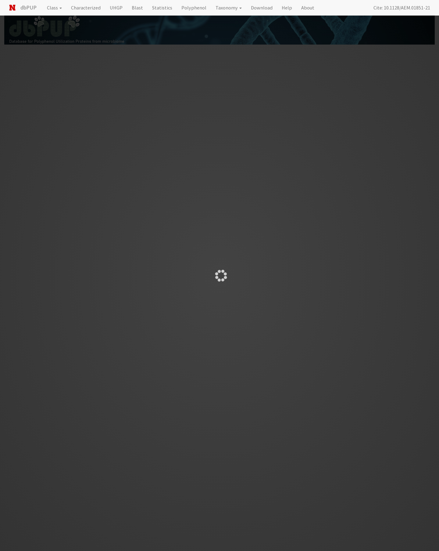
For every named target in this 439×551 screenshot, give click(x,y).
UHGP (116, 8)
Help (287, 8)
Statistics (162, 8)
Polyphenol (193, 8)
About (307, 8)
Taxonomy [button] (229, 8)
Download (262, 8)
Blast (137, 8)
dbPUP (28, 7)
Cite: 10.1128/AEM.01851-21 (401, 8)
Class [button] (54, 8)
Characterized (86, 8)
